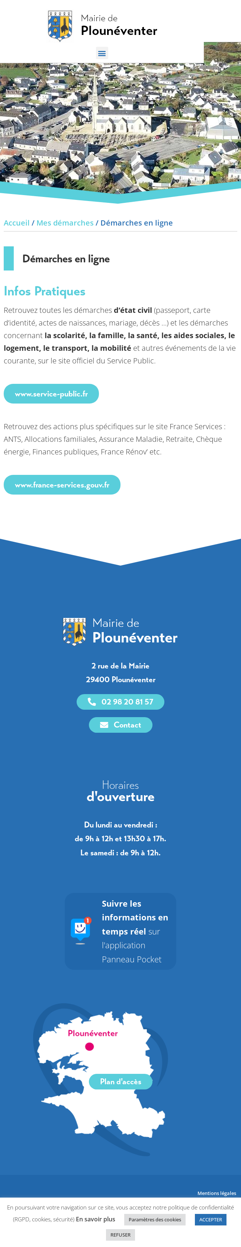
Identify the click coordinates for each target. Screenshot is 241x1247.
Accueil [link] (17, 244)
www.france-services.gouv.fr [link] (62, 506)
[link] (120, 26)
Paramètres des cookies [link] (155, 1219)
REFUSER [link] (120, 1234)
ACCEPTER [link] (210, 1219)
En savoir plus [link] (95, 1219)
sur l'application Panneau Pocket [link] (135, 952)
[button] (121, 53)
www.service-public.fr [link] (51, 415)
